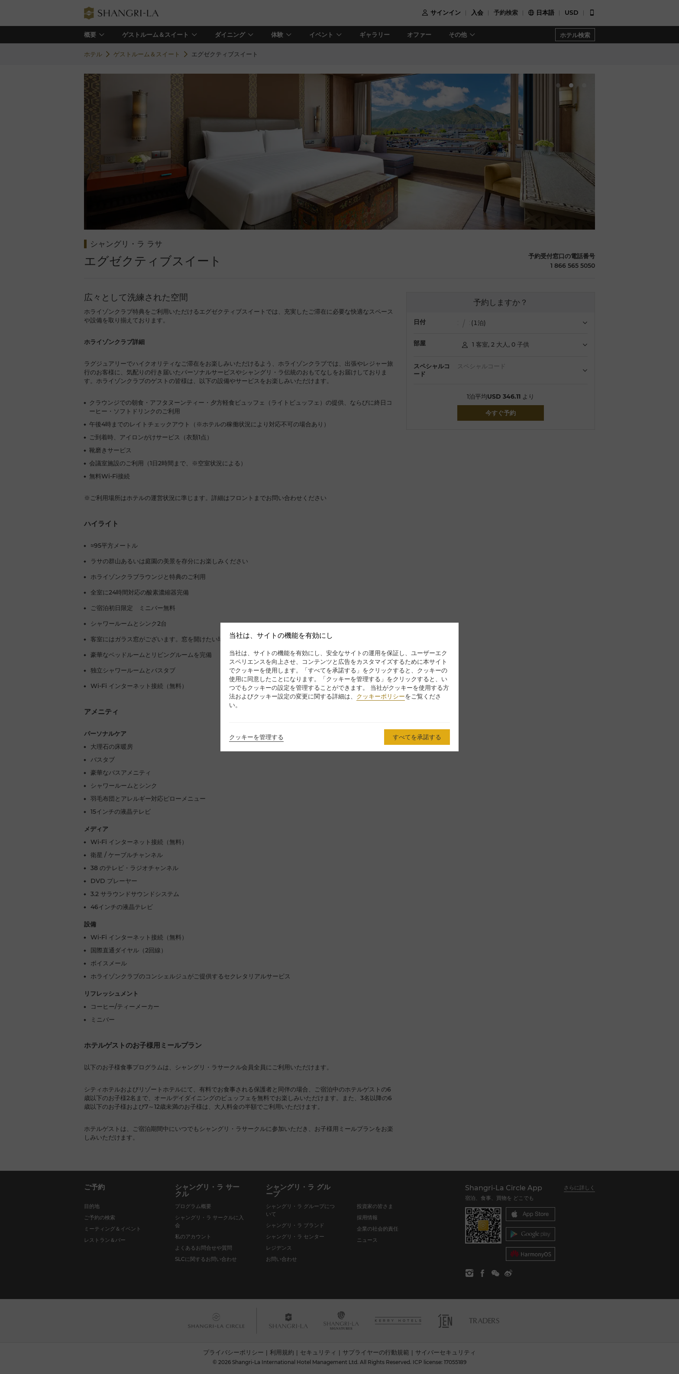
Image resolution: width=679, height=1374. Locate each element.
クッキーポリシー (380, 696)
